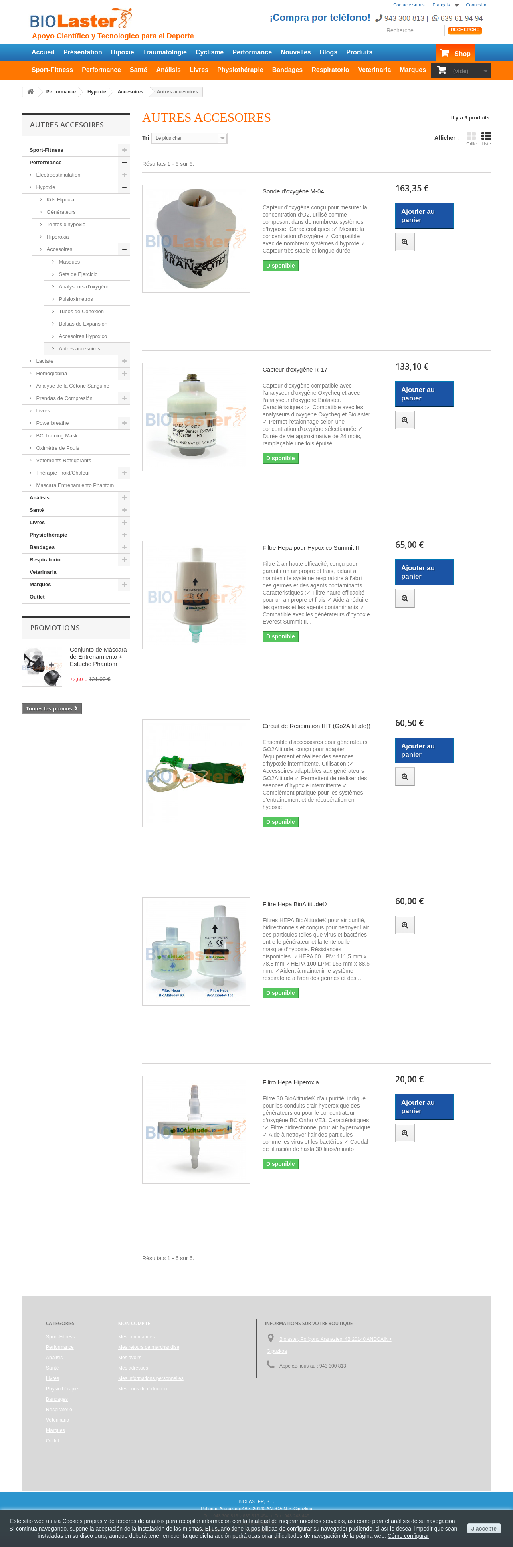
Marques (413, 69)
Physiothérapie (240, 69)
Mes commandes (136, 1337)
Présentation (82, 52)
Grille (471, 138)
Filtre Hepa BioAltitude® (295, 904)
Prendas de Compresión (64, 398)
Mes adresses (133, 1368)
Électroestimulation (57, 175)
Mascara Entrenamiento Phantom (74, 485)
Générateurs (60, 212)
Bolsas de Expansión (82, 324)
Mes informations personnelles (151, 1378)
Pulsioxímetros (75, 299)
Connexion (477, 4)
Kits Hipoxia (59, 200)
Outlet (37, 597)
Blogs (328, 52)
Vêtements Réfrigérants (63, 460)
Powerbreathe (52, 423)
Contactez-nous (408, 4)
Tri (145, 138)
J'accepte (484, 1528)
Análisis (168, 69)
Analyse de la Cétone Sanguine (72, 386)
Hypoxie (45, 187)
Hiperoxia (57, 237)
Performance (252, 52)
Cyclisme (210, 52)
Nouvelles (296, 52)
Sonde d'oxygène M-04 (293, 191)
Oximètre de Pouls (57, 448)
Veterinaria (374, 69)
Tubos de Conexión (80, 311)
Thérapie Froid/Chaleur (62, 473)
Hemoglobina (51, 373)
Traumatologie (165, 52)
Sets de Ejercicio (77, 274)
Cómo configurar (408, 1536)
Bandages (287, 69)
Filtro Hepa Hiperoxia (291, 1082)
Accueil (43, 52)
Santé (138, 69)
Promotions (55, 627)
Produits (359, 52)
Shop (462, 53)
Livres (199, 69)
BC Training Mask (56, 436)
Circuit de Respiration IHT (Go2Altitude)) (316, 725)
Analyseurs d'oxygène (83, 287)
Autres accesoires (78, 349)
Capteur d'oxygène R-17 (295, 369)
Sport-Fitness (52, 69)
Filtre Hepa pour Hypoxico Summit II (311, 547)
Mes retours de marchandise (148, 1347)
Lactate (44, 361)
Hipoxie (122, 52)
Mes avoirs (129, 1357)
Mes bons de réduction (142, 1389)
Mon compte (134, 1323)
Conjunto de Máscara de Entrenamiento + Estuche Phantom (98, 656)
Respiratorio (330, 69)
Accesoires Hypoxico (82, 336)
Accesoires (58, 249)
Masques (68, 262)
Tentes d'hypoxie (65, 224)
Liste (486, 138)
